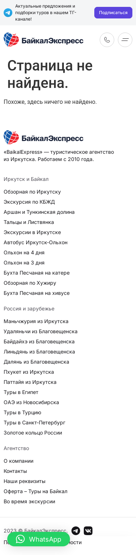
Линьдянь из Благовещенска (39, 351)
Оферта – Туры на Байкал (35, 491)
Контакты (15, 471)
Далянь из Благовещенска (36, 362)
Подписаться (113, 12)
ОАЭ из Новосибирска (31, 402)
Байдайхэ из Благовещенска (39, 341)
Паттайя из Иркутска (30, 382)
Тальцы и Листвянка (29, 222)
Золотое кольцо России (33, 432)
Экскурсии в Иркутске (32, 232)
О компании (18, 461)
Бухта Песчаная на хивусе (37, 293)
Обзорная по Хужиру (30, 283)
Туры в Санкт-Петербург (34, 422)
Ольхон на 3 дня (24, 262)
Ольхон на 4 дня (24, 252)
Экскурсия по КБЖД (29, 202)
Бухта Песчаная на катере (37, 273)
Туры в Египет (21, 392)
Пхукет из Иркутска (29, 372)
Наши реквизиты (24, 481)
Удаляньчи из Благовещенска (41, 331)
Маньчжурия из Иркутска (36, 321)
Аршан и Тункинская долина (39, 212)
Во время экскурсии (29, 501)
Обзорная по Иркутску (32, 191)
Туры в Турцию (22, 412)
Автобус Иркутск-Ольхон (35, 242)
